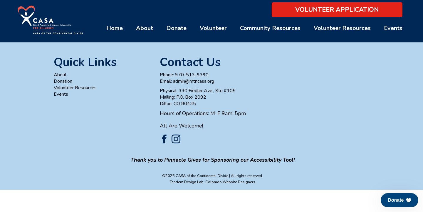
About (144, 28)
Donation (63, 81)
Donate (176, 28)
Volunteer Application (337, 9)
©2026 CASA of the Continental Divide (195, 175)
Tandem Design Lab (187, 181)
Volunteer (213, 28)
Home (114, 28)
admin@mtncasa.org (193, 81)
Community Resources (270, 28)
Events (393, 28)
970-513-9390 (192, 75)
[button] (399, 200)
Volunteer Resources (342, 28)
